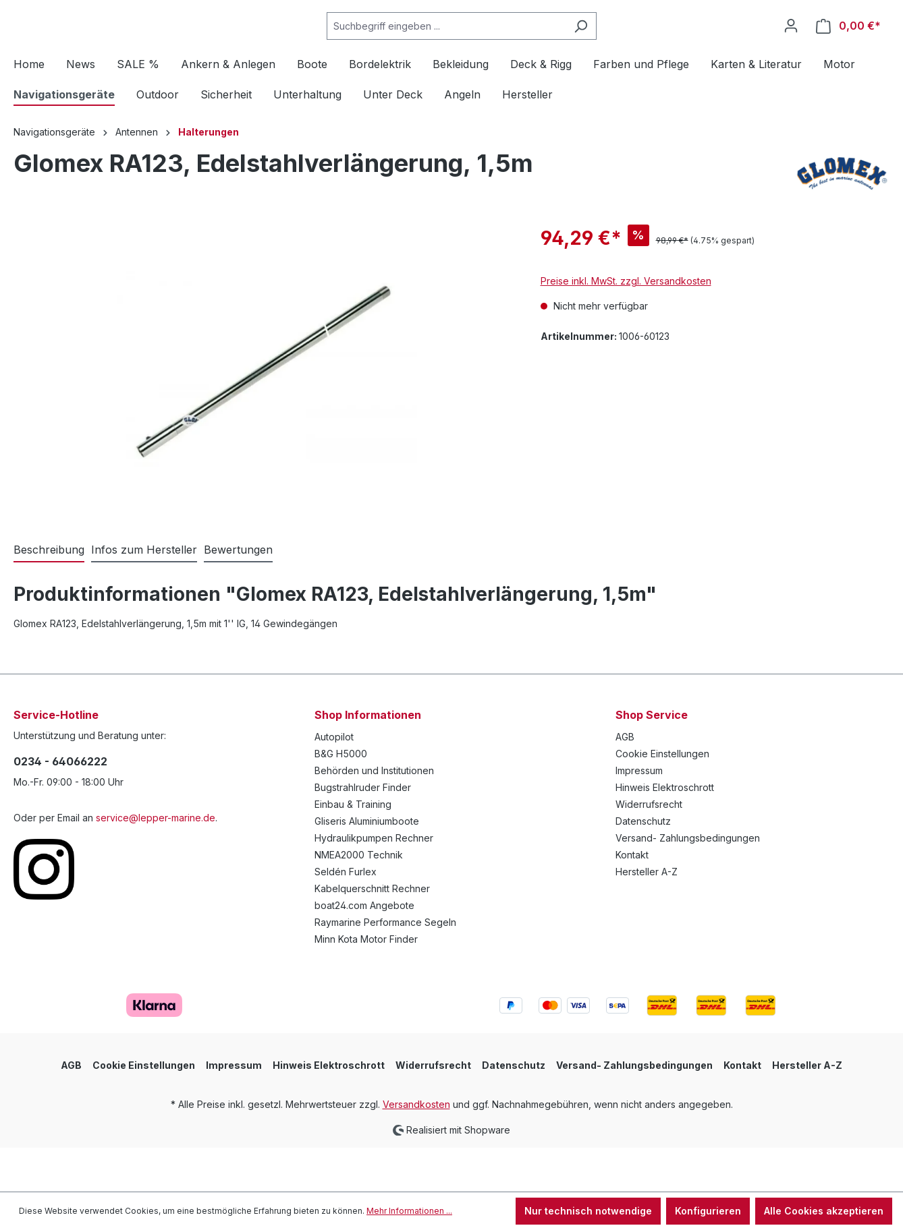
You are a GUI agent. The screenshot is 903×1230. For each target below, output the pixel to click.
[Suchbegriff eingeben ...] (479, 48)
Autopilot (334, 781)
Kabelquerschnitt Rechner (372, 933)
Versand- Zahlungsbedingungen (687, 882)
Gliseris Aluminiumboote (366, 865)
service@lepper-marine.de (155, 862)
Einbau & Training (352, 848)
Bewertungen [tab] (238, 594)
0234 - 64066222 (60, 806)
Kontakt (632, 899)
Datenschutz (643, 865)
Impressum (639, 815)
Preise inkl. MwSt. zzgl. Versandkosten (626, 325)
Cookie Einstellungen (662, 798)
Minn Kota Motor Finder (366, 983)
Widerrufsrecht (648, 848)
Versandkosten (416, 1148)
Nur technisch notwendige (588, 1211)
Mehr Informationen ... (409, 1211)
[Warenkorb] (848, 48)
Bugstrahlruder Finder (362, 832)
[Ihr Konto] (791, 47)
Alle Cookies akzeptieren (823, 1211)
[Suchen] (614, 48)
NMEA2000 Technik (358, 899)
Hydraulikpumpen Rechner (373, 882)
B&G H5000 (340, 798)
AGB (624, 781)
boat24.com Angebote (364, 950)
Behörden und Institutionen (374, 815)
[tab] (48, 595)
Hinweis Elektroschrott (664, 832)
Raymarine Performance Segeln (385, 966)
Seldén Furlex (345, 916)
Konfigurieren (708, 1211)
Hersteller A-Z (646, 916)
